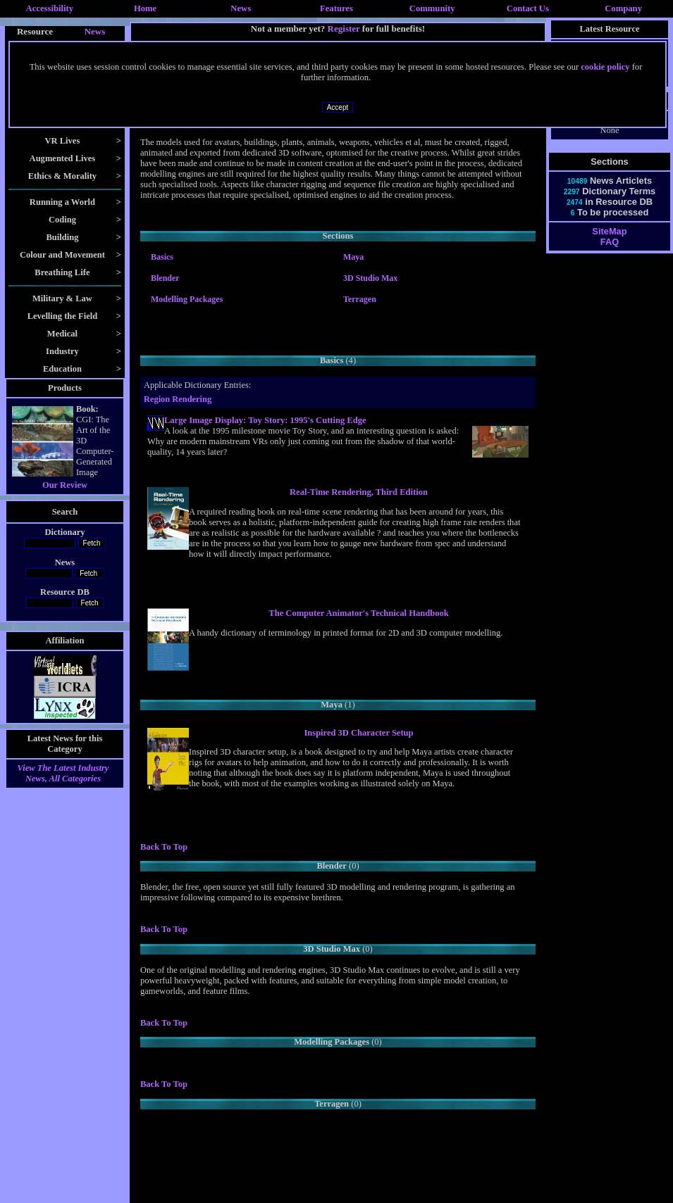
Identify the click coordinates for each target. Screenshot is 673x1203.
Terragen (359, 299)
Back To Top (163, 847)
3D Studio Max (370, 278)
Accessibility (50, 8)
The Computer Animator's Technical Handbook (358, 613)
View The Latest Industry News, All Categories (63, 773)
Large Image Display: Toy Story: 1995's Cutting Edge (265, 420)
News (240, 8)
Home (145, 8)
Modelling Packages (187, 299)
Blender (165, 278)
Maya (353, 257)
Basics (162, 257)
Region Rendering (177, 399)
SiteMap (609, 231)
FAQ (609, 242)
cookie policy (605, 67)
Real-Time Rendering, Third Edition (359, 492)
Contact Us (528, 8)
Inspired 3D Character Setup (358, 733)
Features (336, 8)
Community (432, 8)
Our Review (64, 485)
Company (623, 8)
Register (344, 28)
